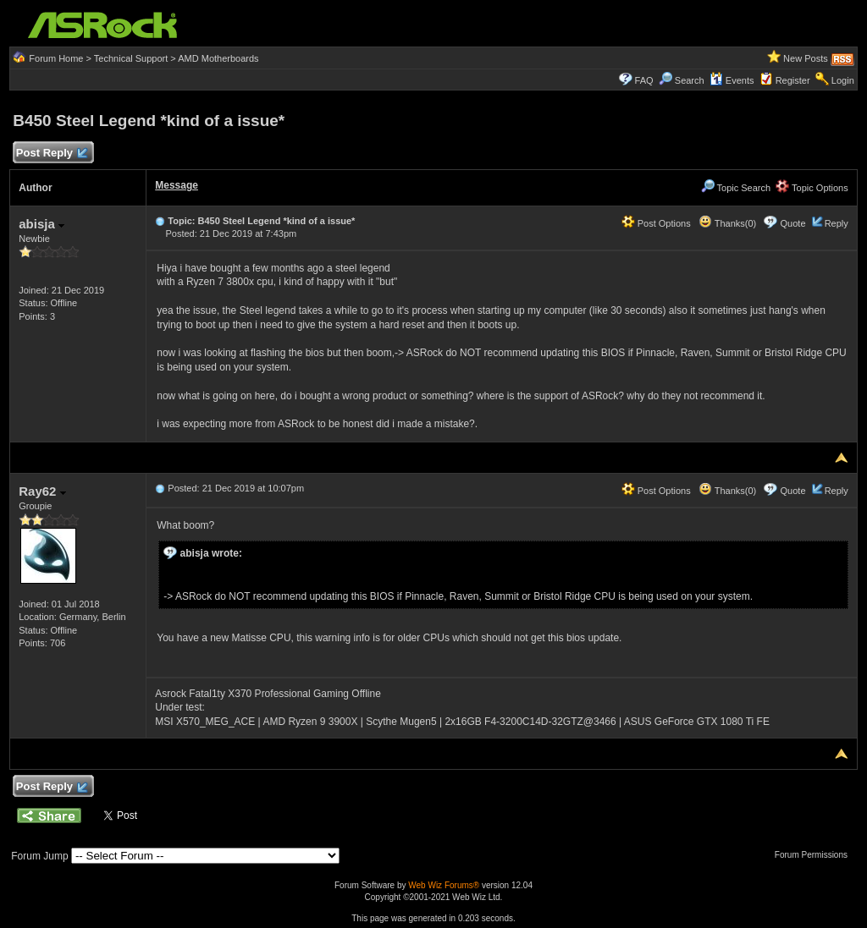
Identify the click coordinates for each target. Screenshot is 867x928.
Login (842, 80)
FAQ (644, 80)
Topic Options (812, 188)
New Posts (805, 58)
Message (176, 185)
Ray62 (42, 491)
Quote (793, 223)
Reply (836, 223)
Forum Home (56, 58)
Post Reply (51, 153)
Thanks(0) (727, 223)
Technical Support (131, 58)
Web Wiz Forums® (443, 885)
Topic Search (735, 188)
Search (689, 80)
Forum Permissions (815, 854)
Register (793, 80)
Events (732, 80)
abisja (41, 224)
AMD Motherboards (218, 58)
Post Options (656, 223)
